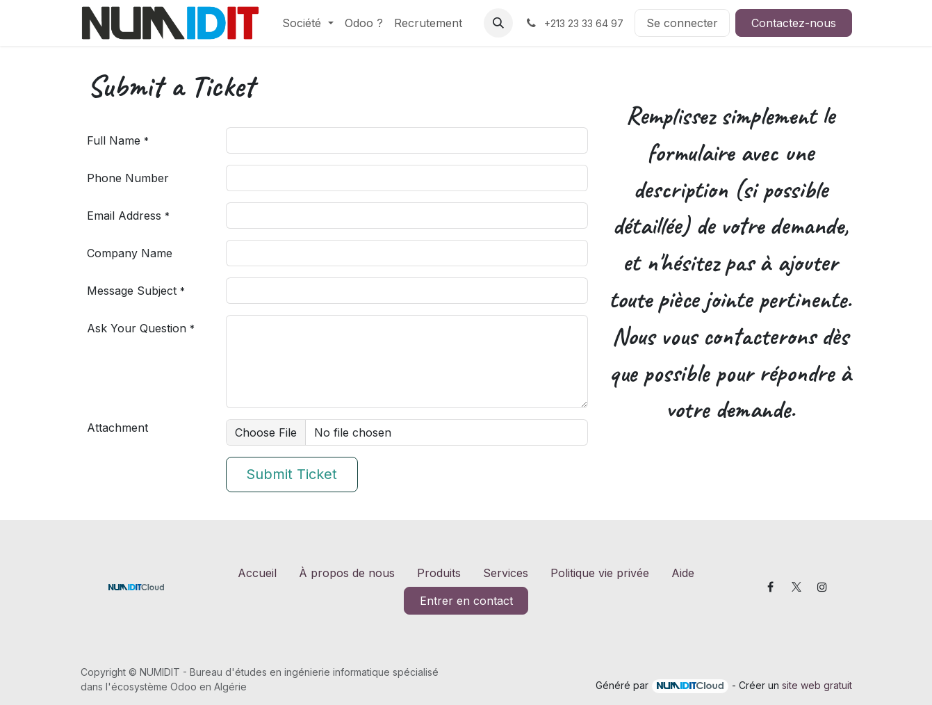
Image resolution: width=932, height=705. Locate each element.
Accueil (257, 573)
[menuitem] (307, 23)
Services (505, 573)
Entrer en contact (466, 601)
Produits (439, 573)
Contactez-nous (793, 23)
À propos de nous (347, 573)
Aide (682, 573)
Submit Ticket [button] (291, 474)
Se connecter (682, 23)
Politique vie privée (599, 573)
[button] (498, 23)
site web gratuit (817, 685)
